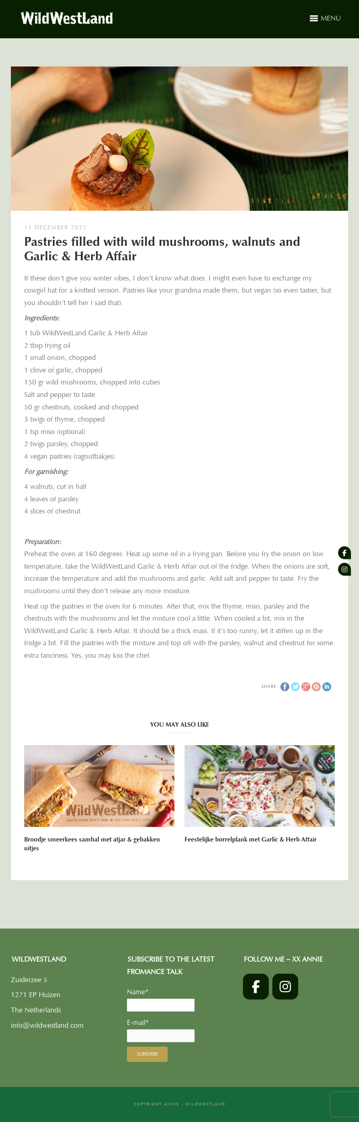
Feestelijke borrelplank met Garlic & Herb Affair (251, 839)
